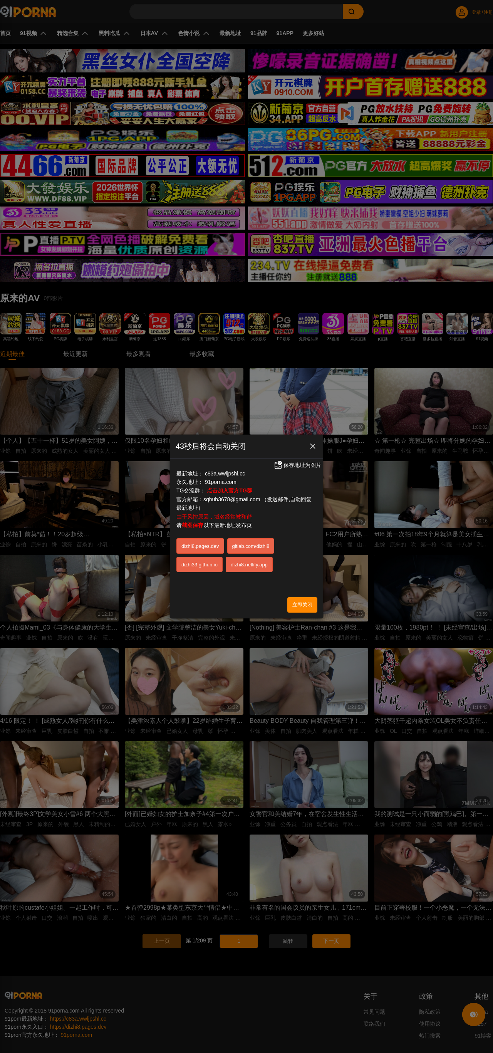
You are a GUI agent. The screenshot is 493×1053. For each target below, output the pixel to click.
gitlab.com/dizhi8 (251, 546)
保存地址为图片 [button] (297, 465)
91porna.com (220, 482)
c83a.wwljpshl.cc (225, 473)
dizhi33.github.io (199, 565)
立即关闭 (302, 605)
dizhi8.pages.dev (200, 546)
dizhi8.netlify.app (249, 565)
